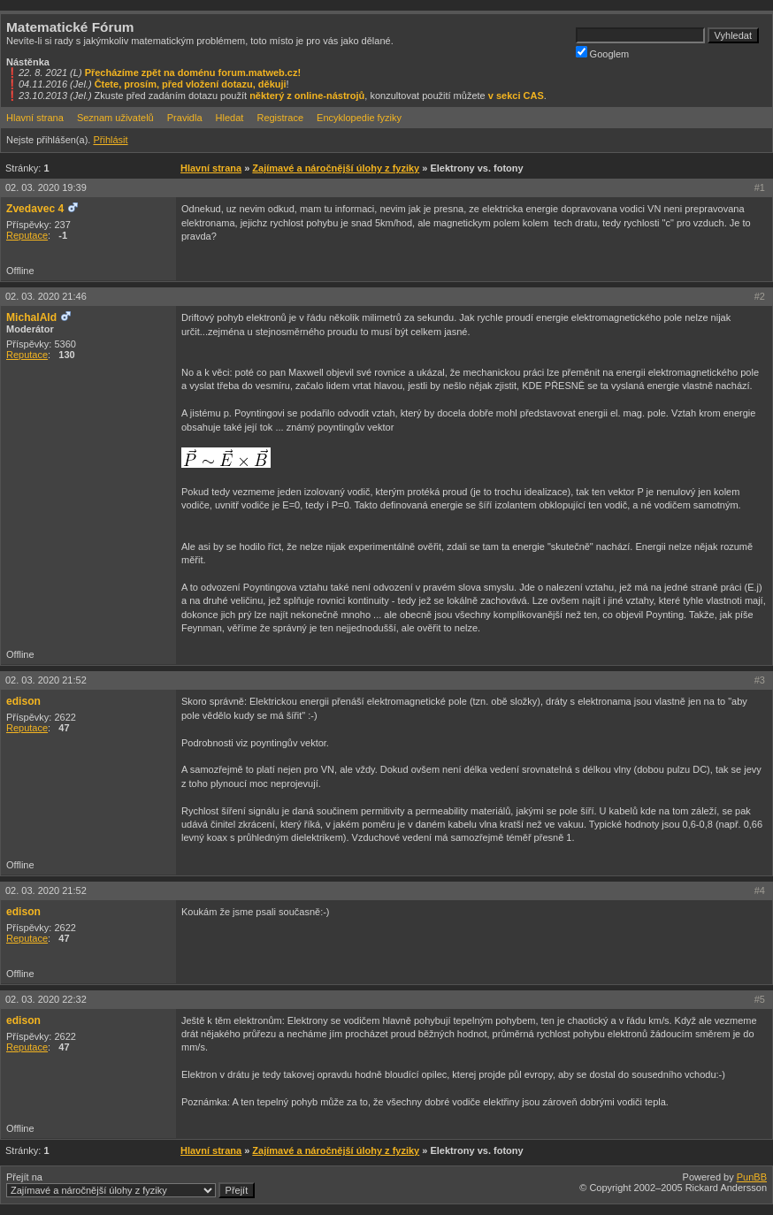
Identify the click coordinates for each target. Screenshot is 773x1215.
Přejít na (130, 1185)
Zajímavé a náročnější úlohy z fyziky (335, 168)
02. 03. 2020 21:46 (46, 296)
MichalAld (31, 317)
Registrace (279, 117)
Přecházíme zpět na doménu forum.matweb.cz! (193, 72)
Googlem (603, 52)
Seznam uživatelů (115, 117)
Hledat (230, 117)
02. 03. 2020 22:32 (46, 999)
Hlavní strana (35, 117)
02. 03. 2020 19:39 (46, 187)
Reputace (27, 235)
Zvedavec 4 (35, 208)
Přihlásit (110, 139)
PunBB (752, 1177)
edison (23, 701)
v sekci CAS (516, 95)
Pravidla (185, 117)
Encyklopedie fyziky (359, 117)
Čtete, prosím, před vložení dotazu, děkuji (191, 84)
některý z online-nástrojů (306, 95)
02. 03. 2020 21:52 (46, 680)
